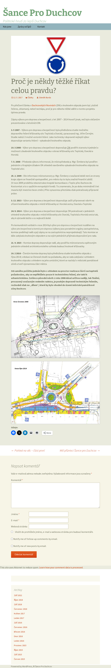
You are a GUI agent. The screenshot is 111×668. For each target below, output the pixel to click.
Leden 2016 (19, 641)
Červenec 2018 (20, 609)
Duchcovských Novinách (44, 105)
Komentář (17, 480)
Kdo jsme (7, 26)
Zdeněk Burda (45, 97)
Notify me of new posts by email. (29, 546)
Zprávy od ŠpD (24, 26)
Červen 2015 (19, 659)
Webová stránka (19, 526)
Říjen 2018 (18, 600)
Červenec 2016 (20, 627)
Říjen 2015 (18, 650)
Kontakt (41, 26)
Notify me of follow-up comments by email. (35, 538)
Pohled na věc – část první (28, 450)
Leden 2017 (19, 618)
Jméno (15, 514)
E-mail (15, 520)
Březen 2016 (19, 631)
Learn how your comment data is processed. (61, 567)
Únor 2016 (18, 636)
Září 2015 (18, 654)
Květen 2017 (19, 613)
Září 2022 (18, 595)
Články (30, 97)
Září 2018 (18, 604)
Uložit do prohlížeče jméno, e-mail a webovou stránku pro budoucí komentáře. (54, 531)
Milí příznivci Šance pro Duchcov (80, 450)
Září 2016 (18, 622)
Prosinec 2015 (20, 645)
